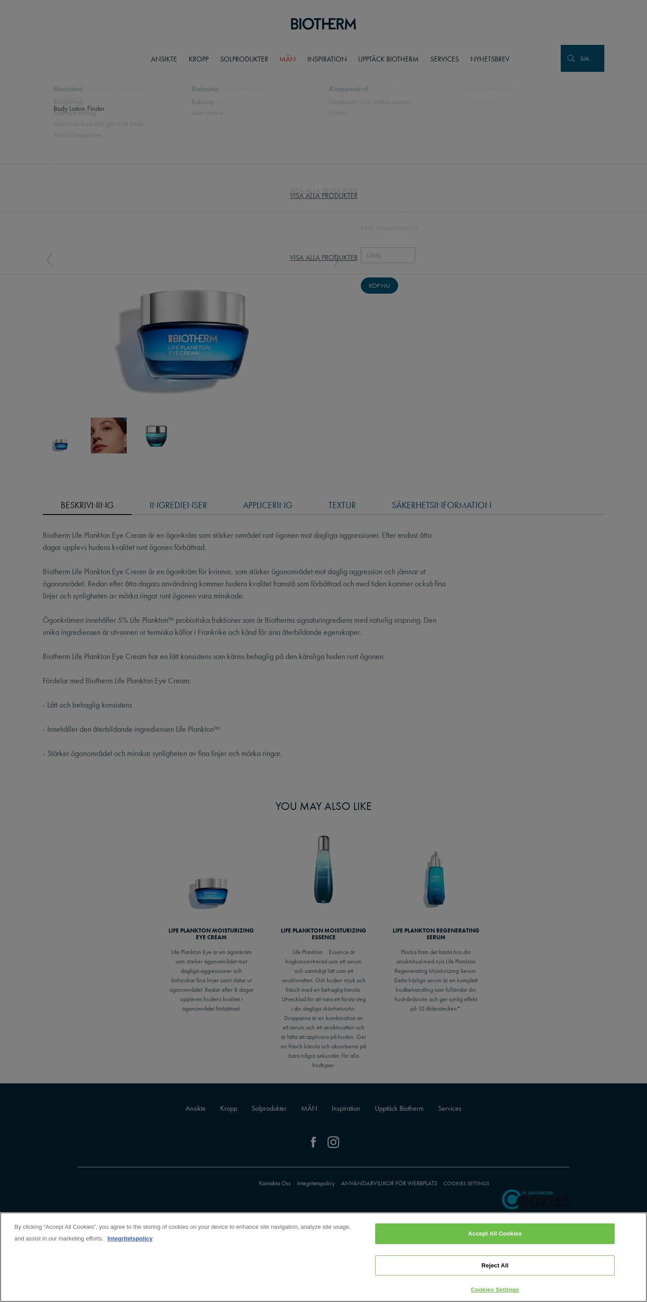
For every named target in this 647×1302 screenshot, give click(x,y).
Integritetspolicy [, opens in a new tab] (129, 1240)
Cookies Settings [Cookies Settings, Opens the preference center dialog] (495, 1291)
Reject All (495, 1267)
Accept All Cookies (495, 1235)
